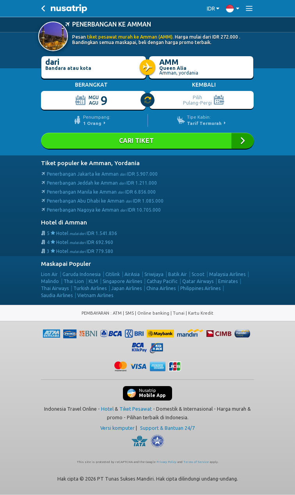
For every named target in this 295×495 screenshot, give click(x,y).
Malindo (50, 281)
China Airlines (161, 288)
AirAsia (132, 274)
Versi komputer (117, 428)
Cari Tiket (147, 141)
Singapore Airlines (122, 281)
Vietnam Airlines (95, 295)
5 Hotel (82, 233)
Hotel (107, 408)
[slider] (148, 100)
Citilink (112, 274)
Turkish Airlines (90, 288)
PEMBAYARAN (96, 313)
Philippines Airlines (200, 288)
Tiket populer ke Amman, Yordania (90, 163)
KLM (93, 281)
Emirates (228, 281)
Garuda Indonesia (81, 274)
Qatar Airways (197, 281)
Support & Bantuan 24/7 (167, 428)
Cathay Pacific (162, 281)
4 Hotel (80, 242)
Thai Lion (74, 281)
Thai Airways (55, 288)
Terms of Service (196, 462)
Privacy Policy (166, 462)
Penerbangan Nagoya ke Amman (104, 209)
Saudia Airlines (57, 295)
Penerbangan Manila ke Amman (101, 191)
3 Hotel (80, 251)
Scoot (198, 274)
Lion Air (49, 274)
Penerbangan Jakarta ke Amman (102, 173)
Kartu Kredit (200, 313)
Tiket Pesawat (135, 408)
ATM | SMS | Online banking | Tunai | (150, 313)
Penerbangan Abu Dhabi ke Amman (105, 200)
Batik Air (177, 274)
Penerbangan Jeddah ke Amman (102, 182)
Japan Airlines (126, 288)
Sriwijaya (153, 274)
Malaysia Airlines (227, 274)
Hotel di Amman (64, 222)
